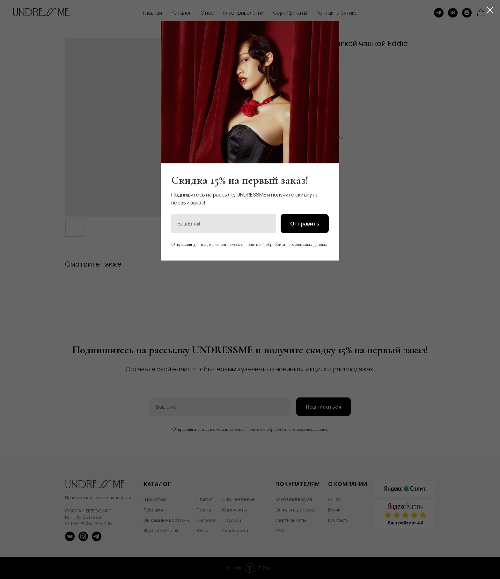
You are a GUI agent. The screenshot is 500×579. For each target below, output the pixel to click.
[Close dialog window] (490, 10)
